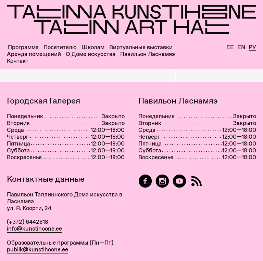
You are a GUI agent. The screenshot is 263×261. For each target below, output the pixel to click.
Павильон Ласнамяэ (147, 54)
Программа (23, 47)
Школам (93, 47)
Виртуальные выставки (141, 47)
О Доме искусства (90, 54)
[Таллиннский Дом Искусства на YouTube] (179, 181)
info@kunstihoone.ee (34, 228)
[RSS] (196, 181)
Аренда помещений (34, 54)
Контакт (17, 61)
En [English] (241, 47)
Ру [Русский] (252, 47)
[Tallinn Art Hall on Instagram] (162, 181)
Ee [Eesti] (230, 47)
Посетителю (60, 47)
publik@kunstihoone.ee (37, 249)
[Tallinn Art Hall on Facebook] (145, 181)
